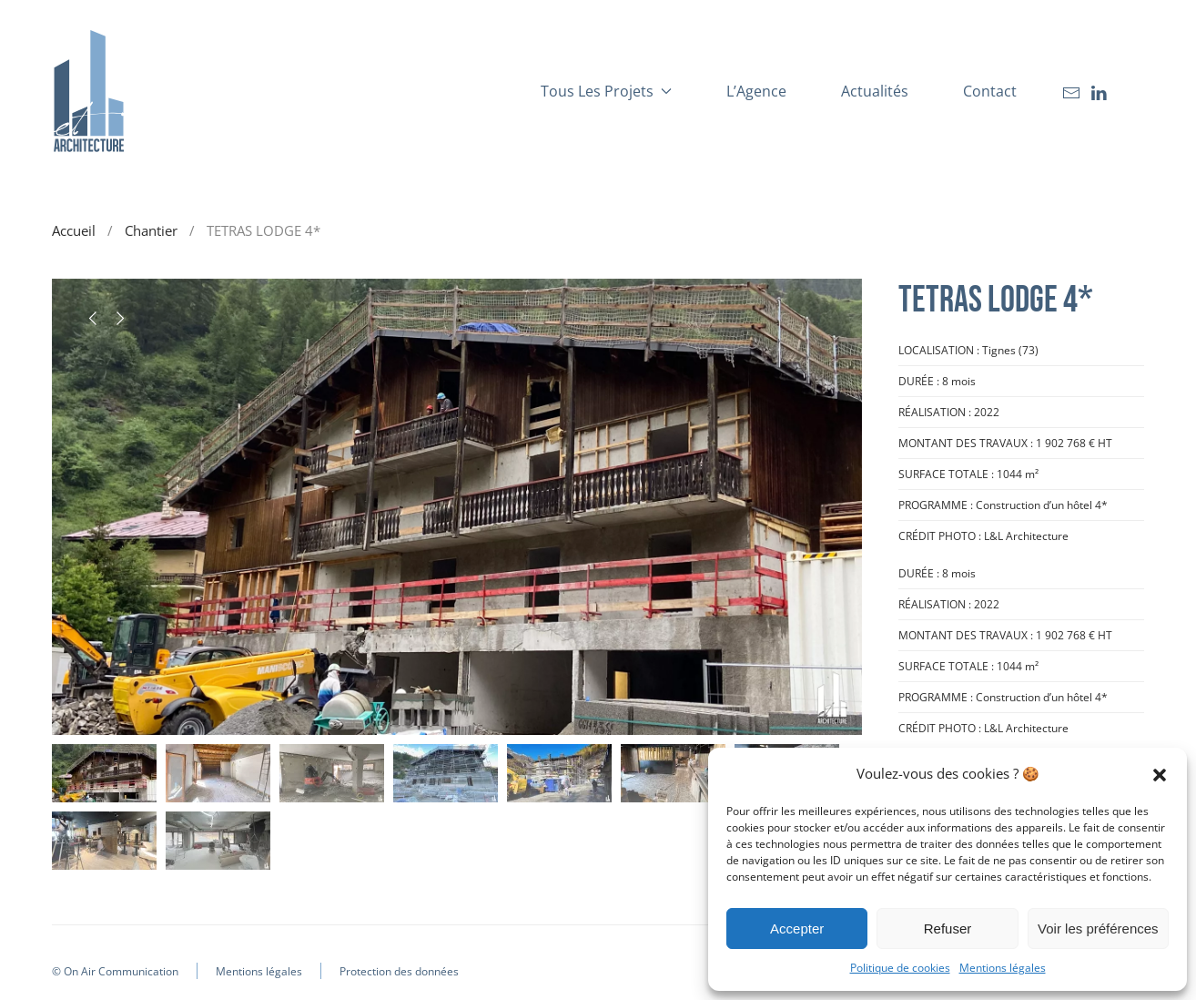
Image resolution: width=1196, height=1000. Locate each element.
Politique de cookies (900, 967)
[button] (1159, 773)
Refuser (948, 928)
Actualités (874, 91)
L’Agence (756, 91)
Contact (990, 91)
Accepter (797, 928)
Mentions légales (1002, 967)
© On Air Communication (115, 971)
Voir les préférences (1098, 928)
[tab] (104, 773)
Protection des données (399, 971)
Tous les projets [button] (606, 91)
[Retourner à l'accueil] (88, 91)
